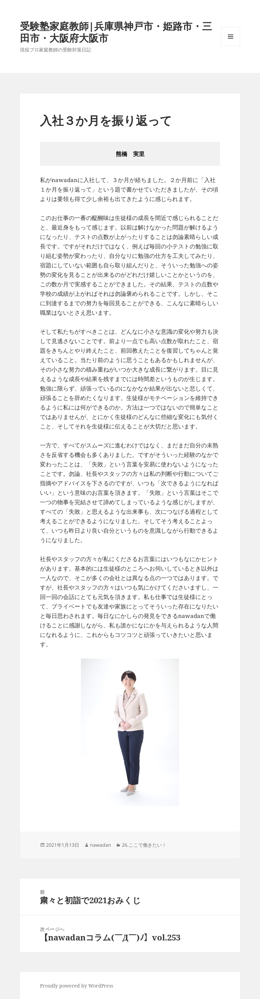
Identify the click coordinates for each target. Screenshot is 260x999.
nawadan (100, 845)
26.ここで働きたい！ (144, 845)
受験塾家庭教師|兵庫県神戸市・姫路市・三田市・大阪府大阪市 (116, 31)
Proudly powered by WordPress (76, 985)
